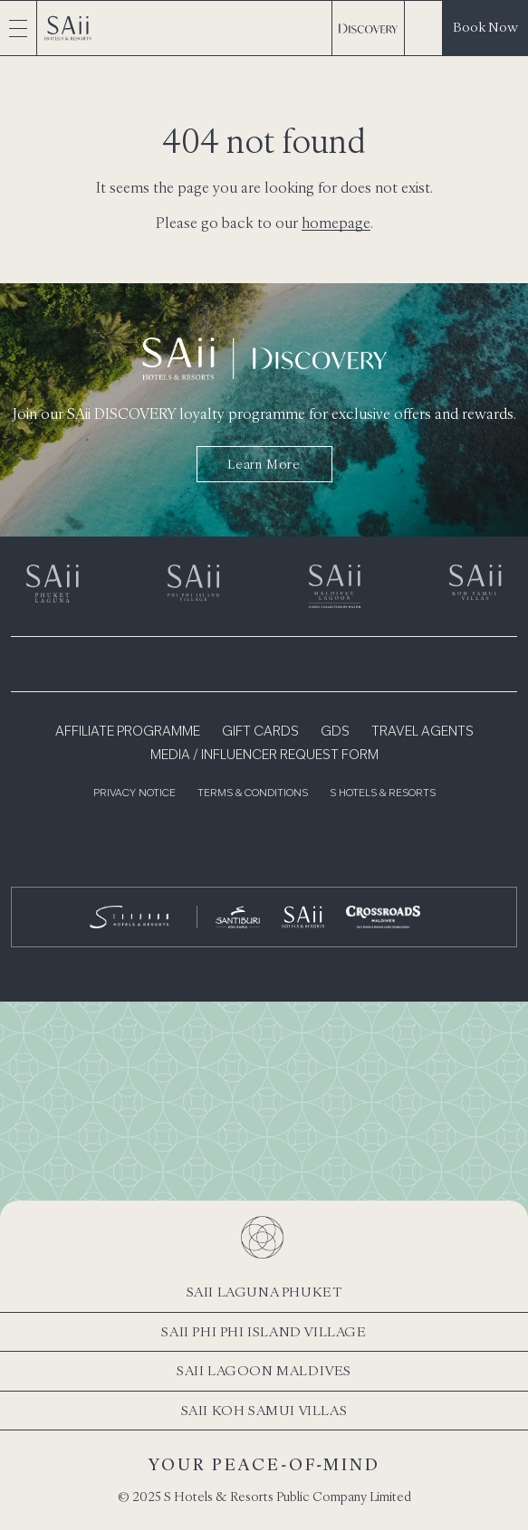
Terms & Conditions (252, 794)
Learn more (264, 464)
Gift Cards (260, 732)
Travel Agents (422, 732)
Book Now (485, 26)
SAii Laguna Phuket (264, 1291)
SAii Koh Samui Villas (264, 1410)
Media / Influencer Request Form (264, 755)
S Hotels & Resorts (383, 794)
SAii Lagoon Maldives (264, 1370)
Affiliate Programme (127, 732)
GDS (335, 732)
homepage (336, 223)
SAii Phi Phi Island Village (263, 1331)
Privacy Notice (134, 794)
